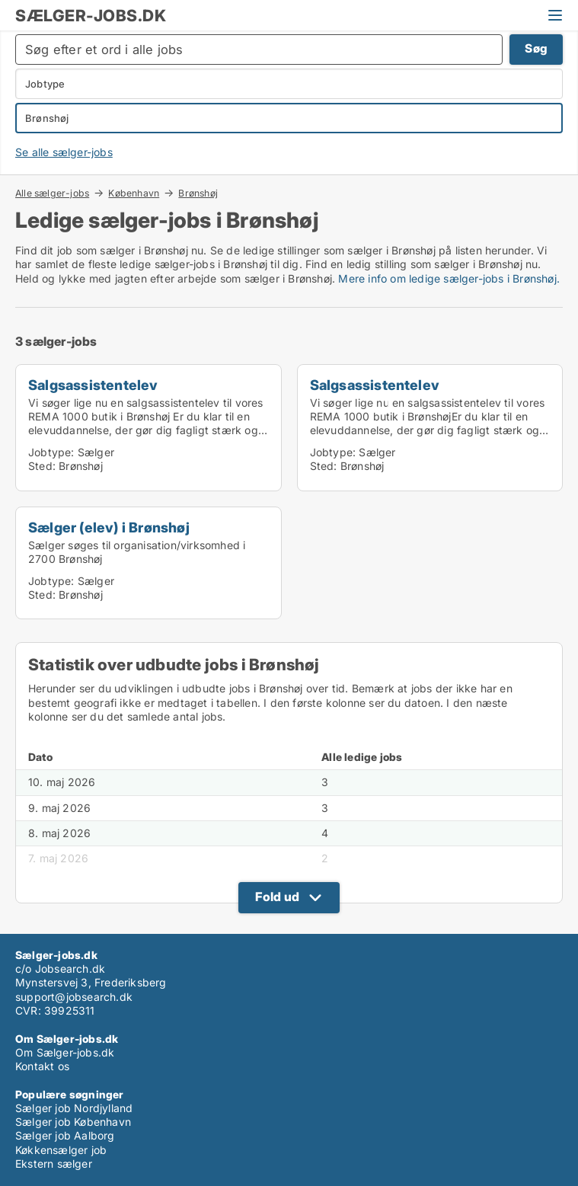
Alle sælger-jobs (52, 192)
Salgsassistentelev (93, 384)
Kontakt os (42, 1066)
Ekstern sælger (53, 1163)
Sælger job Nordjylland (74, 1107)
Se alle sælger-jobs (64, 151)
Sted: (42, 465)
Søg (536, 48)
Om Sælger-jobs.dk (64, 1052)
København (133, 192)
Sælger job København (73, 1121)
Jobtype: (51, 452)
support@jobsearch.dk (74, 996)
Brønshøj (198, 193)
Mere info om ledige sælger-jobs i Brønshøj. (449, 278)
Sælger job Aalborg (65, 1135)
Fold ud (277, 896)
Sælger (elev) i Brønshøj (109, 527)
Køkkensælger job (61, 1149)
